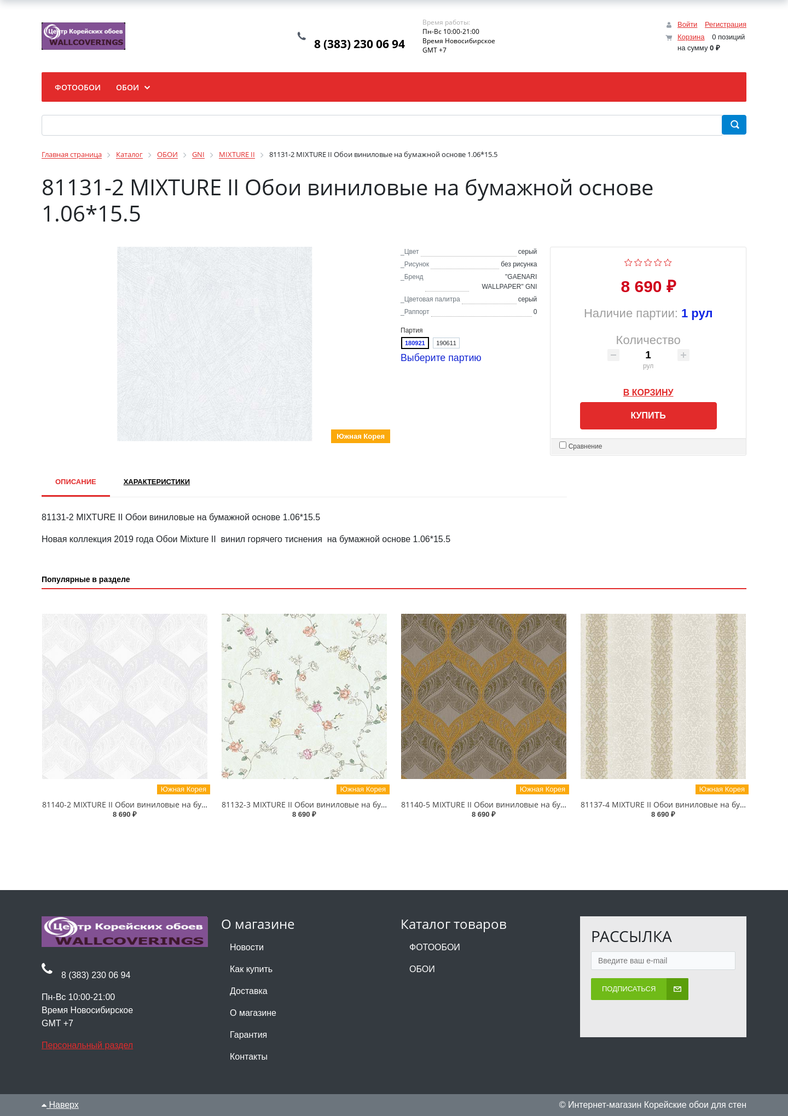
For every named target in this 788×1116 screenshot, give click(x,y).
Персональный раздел (87, 1045)
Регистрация (725, 24)
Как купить (251, 969)
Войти (687, 24)
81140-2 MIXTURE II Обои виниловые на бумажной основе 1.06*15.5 (169, 804)
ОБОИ (422, 969)
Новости (247, 947)
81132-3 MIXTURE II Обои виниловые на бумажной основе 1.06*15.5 (349, 804)
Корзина (691, 37)
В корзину (648, 390)
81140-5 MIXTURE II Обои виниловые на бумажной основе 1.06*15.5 (528, 804)
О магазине (253, 1013)
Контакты (249, 1056)
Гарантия (248, 1034)
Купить (647, 415)
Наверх (60, 1104)
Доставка (249, 991)
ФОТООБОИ (434, 947)
